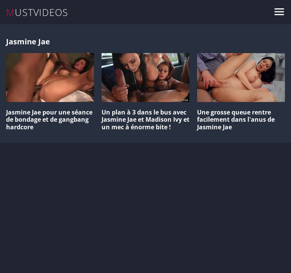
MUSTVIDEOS (37, 12)
